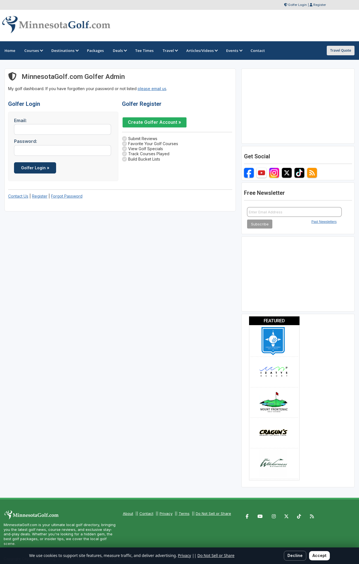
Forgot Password (66, 196)
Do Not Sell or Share (213, 513)
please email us (152, 88)
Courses (33, 50)
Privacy (166, 513)
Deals (119, 50)
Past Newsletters (324, 222)
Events (233, 50)
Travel (170, 50)
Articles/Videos (201, 50)
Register (319, 5)
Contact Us (18, 196)
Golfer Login (297, 5)
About (128, 513)
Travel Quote (340, 50)
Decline (295, 555)
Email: (20, 120)
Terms (184, 513)
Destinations (64, 50)
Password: (25, 141)
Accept (319, 555)
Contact (146, 513)
